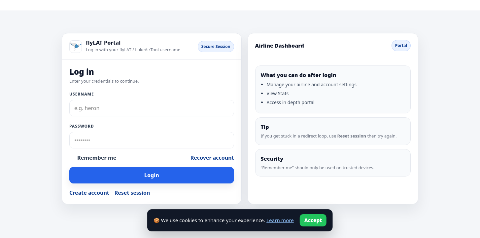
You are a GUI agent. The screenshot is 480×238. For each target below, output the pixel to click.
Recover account (212, 157)
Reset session (132, 192)
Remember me (96, 157)
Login (151, 175)
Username (81, 94)
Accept (313, 220)
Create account (89, 192)
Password (81, 126)
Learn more (280, 220)
